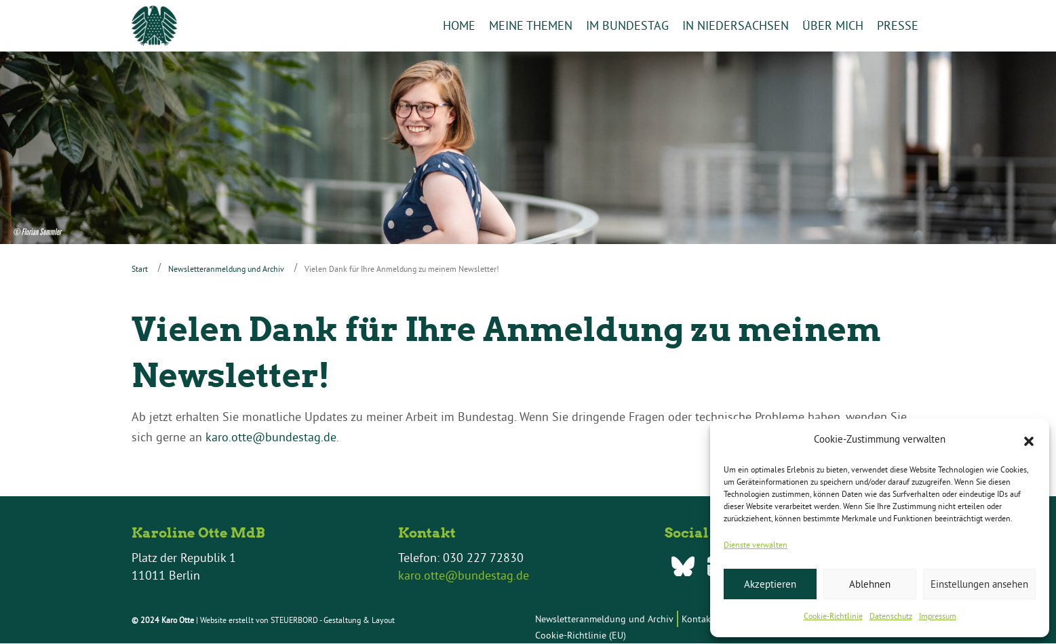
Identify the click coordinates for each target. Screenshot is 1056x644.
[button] (1029, 440)
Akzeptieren (770, 584)
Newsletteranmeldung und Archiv (226, 269)
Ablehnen (870, 584)
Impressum (937, 616)
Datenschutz (890, 616)
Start (140, 269)
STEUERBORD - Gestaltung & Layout (333, 621)
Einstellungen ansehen (979, 584)
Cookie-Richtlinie (833, 616)
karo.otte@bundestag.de (271, 437)
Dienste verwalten (755, 545)
